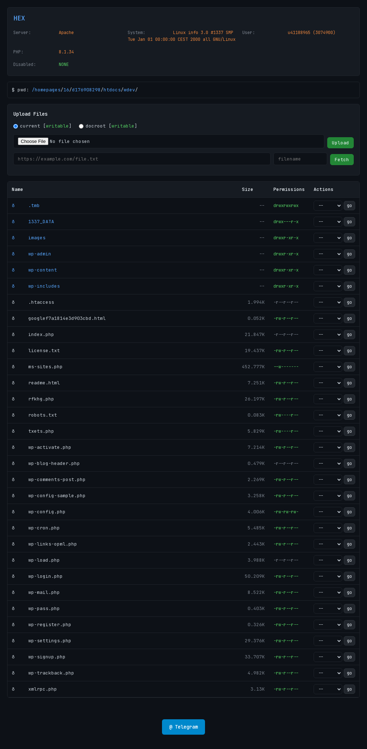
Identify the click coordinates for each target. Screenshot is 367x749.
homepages (48, 90)
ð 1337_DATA (33, 222)
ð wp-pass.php (36, 608)
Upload (340, 143)
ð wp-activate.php (41, 447)
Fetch (342, 160)
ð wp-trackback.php (43, 673)
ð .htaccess (33, 302)
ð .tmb (26, 205)
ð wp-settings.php (41, 641)
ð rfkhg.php (33, 399)
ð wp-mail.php (36, 592)
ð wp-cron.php (36, 528)
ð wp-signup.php (39, 657)
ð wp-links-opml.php (44, 544)
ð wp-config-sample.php (49, 496)
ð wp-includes (36, 286)
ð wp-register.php (41, 624)
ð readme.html (36, 383)
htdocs (112, 90)
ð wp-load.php (36, 560)
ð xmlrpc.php (34, 689)
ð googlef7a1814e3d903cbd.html (59, 318)
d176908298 (86, 90)
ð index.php (33, 334)
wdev (129, 90)
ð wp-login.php (37, 576)
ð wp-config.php (39, 512)
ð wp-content (34, 270)
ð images (29, 238)
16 (66, 90)
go (349, 205)
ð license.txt (36, 350)
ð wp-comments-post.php (49, 479)
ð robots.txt (34, 415)
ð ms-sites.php (37, 367)
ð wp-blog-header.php (46, 463)
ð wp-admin (31, 254)
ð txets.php (33, 431)
